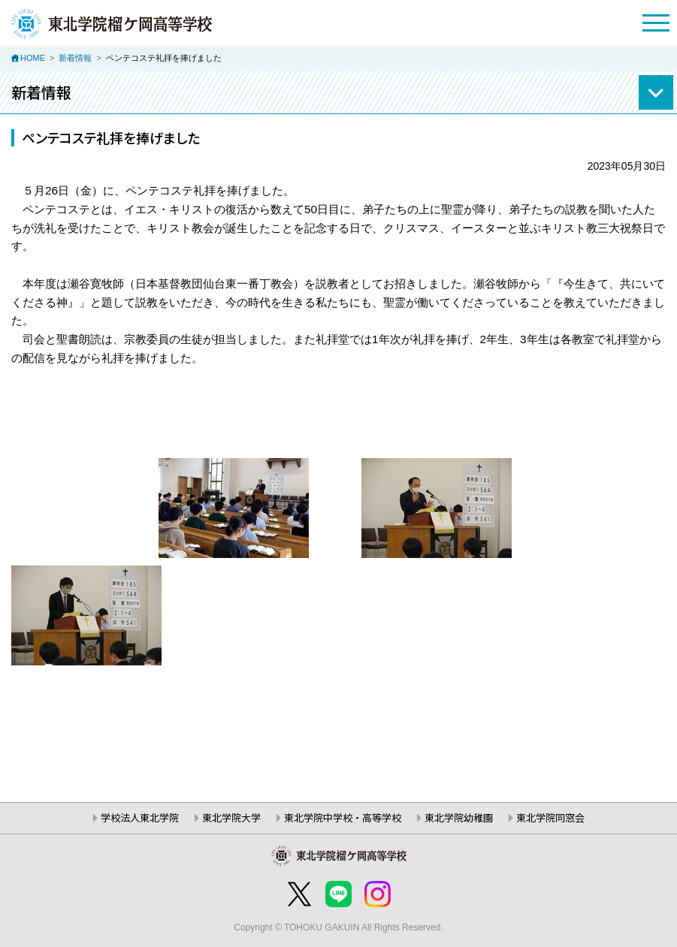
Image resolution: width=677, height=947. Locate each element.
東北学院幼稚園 (459, 817)
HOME (32, 57)
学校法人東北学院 (140, 817)
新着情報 (75, 57)
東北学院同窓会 (550, 817)
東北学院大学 (231, 817)
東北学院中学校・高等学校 (342, 817)
